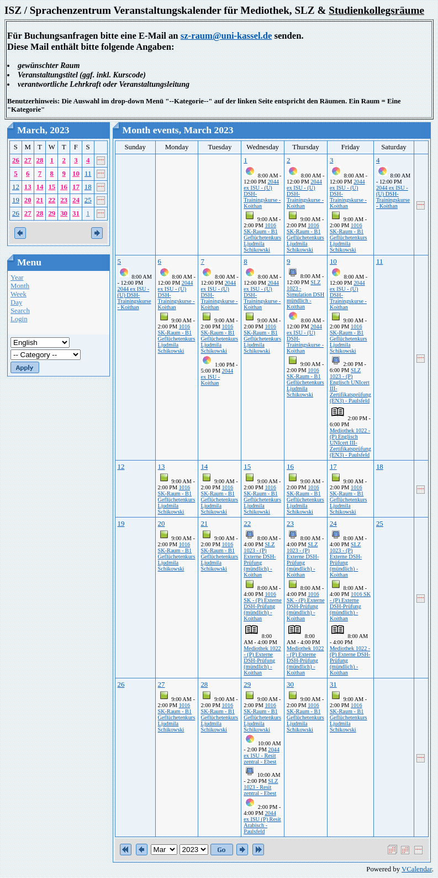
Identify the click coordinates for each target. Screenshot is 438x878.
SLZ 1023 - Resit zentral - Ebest (261, 787)
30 (63, 213)
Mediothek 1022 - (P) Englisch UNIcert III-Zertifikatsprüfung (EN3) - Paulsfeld (350, 442)
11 (88, 173)
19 (15, 200)
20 (27, 200)
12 (15, 187)
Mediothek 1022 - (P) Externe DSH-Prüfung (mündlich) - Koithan (262, 660)
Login (19, 319)
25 (88, 200)
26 (15, 160)
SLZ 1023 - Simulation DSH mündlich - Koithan (305, 294)
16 (63, 187)
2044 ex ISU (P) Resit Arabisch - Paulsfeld (262, 822)
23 (63, 200)
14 (40, 187)
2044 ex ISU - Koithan (216, 377)
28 (40, 160)
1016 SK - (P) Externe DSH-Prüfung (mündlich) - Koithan (263, 606)
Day (16, 302)
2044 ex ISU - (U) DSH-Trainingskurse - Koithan (393, 197)
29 (51, 213)
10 (76, 173)
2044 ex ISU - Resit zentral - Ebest (261, 755)
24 (76, 200)
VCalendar (417, 869)
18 (88, 187)
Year (17, 277)
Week (18, 294)
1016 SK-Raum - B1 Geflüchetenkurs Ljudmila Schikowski (262, 237)
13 (27, 187)
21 (40, 200)
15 (51, 187)
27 (27, 160)
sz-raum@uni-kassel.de (226, 35)
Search (20, 311)
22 (51, 200)
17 (76, 187)
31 (76, 213)
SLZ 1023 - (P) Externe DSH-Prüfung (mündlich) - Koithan (260, 559)
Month (19, 286)
